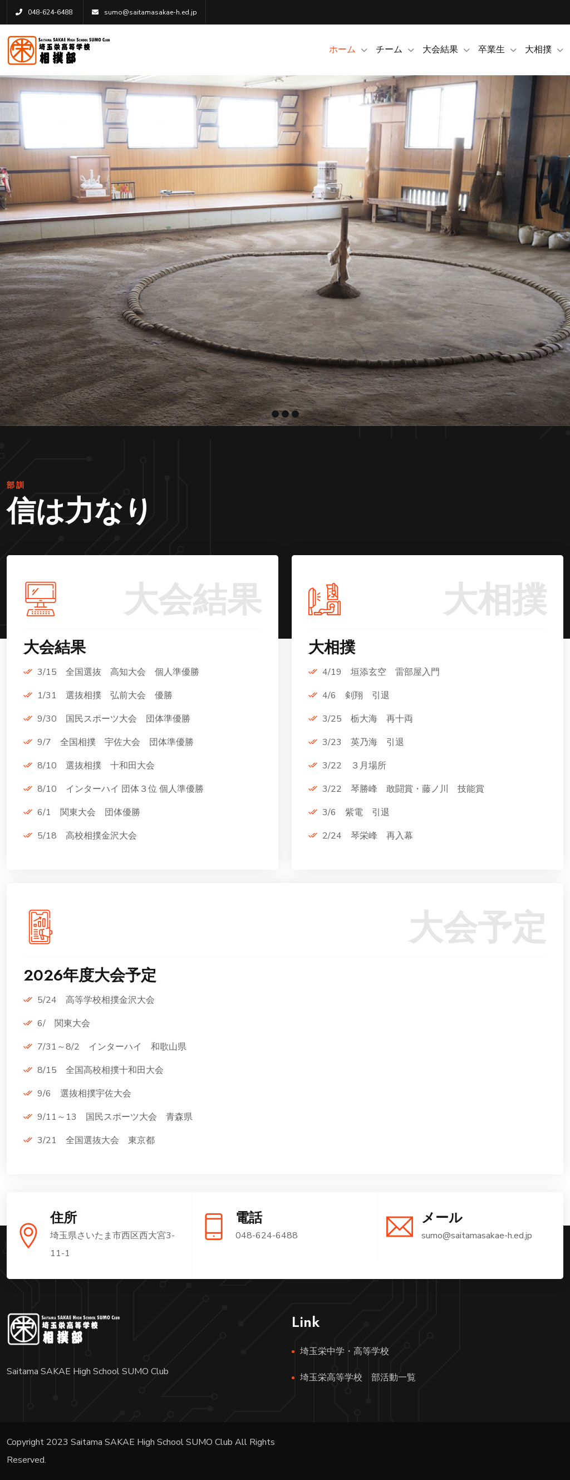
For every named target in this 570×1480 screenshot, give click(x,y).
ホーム (342, 49)
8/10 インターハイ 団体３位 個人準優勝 (120, 789)
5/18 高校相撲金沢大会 (87, 836)
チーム (389, 49)
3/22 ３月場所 (354, 765)
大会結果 (440, 49)
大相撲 (538, 49)
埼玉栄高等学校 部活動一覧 (358, 1377)
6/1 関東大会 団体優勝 (88, 812)
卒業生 (491, 49)
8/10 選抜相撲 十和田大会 (96, 765)
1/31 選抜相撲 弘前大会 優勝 (105, 695)
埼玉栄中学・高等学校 (344, 1351)
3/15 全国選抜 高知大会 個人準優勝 (118, 672)
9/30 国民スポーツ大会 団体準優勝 (113, 719)
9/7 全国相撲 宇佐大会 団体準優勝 (115, 742)
